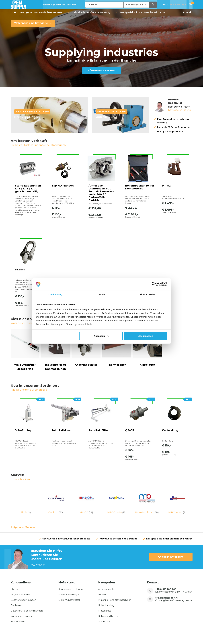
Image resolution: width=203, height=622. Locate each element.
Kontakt (188, 14)
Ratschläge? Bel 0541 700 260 (59, 4)
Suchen (153, 5)
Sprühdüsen (104, 575)
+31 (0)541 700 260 (165, 543)
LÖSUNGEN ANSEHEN (101, 72)
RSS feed (175, 613)
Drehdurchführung (108, 581)
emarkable (36, 613)
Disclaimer (16, 559)
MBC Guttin (117, 460)
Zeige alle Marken (23, 481)
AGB (163, 613)
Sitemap (188, 613)
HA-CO (86, 460)
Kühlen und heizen (108, 570)
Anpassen (101, 336)
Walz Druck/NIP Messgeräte (25, 296)
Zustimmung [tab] (55, 294)
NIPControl (177, 460)
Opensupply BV (52, 613)
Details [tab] (101, 294)
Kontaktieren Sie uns (179, 112)
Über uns (15, 543)
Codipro (56, 460)
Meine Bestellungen (69, 548)
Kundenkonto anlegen (70, 543)
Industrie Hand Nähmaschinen (114, 554)
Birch (26, 460)
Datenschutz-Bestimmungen (27, 565)
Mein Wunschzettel (69, 554)
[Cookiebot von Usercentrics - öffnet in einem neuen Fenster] (153, 284)
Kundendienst (18, 575)
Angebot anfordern (171, 511)
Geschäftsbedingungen (23, 554)
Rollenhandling (106, 559)
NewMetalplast (147, 460)
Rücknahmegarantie (22, 570)
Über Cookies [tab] (147, 294)
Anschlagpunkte (107, 543)
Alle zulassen (145, 336)
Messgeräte (104, 565)
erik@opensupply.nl (166, 552)
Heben (102, 548)
